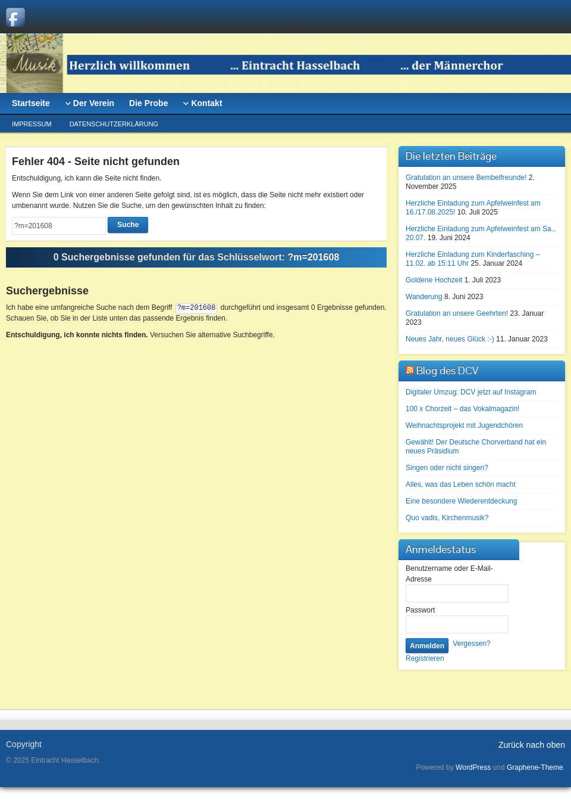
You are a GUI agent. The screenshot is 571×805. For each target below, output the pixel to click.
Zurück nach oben (531, 745)
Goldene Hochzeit (434, 280)
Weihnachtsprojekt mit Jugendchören (464, 425)
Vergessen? (471, 643)
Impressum (32, 124)
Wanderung (424, 297)
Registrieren (425, 658)
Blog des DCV (447, 370)
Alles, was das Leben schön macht (461, 484)
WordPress (473, 767)
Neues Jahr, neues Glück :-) (450, 339)
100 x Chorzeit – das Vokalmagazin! (462, 409)
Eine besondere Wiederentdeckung (461, 501)
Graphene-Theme (535, 767)
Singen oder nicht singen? (447, 468)
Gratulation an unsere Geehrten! (457, 313)
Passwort (420, 610)
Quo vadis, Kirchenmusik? (447, 518)
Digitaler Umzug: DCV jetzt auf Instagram (471, 392)
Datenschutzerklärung (114, 124)
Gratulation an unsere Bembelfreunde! (466, 177)
